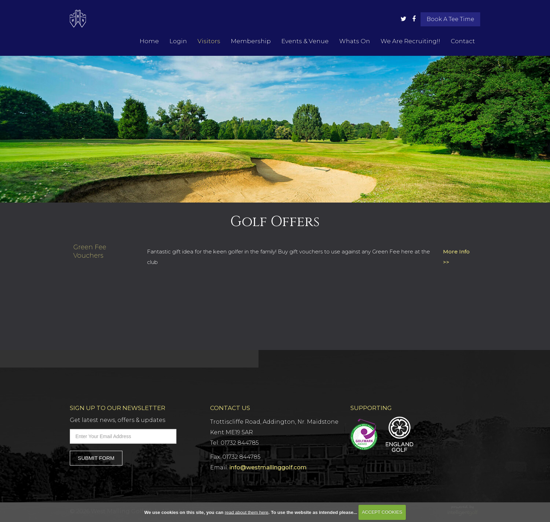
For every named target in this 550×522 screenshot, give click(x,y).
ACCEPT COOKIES (382, 512)
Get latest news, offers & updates (117, 420)
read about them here (246, 512)
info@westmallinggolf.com (268, 467)
